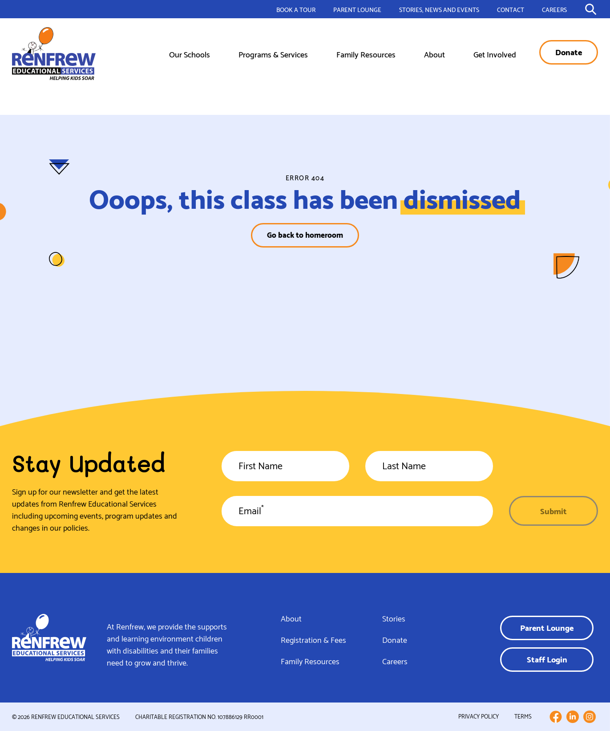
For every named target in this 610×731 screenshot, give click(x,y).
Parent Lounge (357, 9)
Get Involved (494, 54)
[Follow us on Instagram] (589, 717)
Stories (393, 618)
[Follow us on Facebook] (555, 717)
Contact (510, 9)
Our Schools (189, 54)
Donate (568, 51)
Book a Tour (295, 9)
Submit (553, 510)
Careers (554, 9)
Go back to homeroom (305, 234)
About (434, 54)
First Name (260, 467)
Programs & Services (273, 54)
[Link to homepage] (54, 53)
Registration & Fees (313, 639)
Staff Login (547, 659)
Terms (523, 716)
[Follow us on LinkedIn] (572, 717)
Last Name (404, 467)
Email (251, 512)
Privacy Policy (478, 716)
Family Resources (366, 54)
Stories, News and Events (439, 9)
